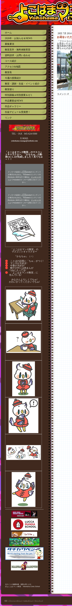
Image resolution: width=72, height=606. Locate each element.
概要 (5, 600)
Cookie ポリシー (28, 600)
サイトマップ (39, 600)
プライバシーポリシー (15, 600)
